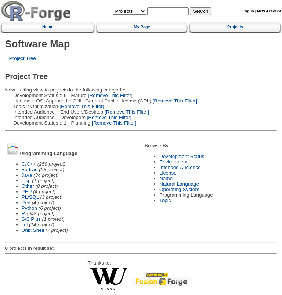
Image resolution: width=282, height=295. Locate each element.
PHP (27, 191)
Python (29, 208)
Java (27, 175)
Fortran (30, 169)
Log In (248, 11)
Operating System (179, 189)
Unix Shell (33, 230)
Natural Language (179, 184)
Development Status (181, 156)
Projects (235, 27)
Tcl (25, 224)
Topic (165, 200)
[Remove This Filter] (110, 95)
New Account (269, 11)
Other (28, 186)
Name (166, 178)
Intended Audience (180, 167)
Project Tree (22, 58)
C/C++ (29, 164)
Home (47, 27)
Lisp (26, 180)
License (168, 173)
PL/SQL (30, 197)
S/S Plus (31, 219)
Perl (26, 202)
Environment (173, 162)
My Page (142, 27)
